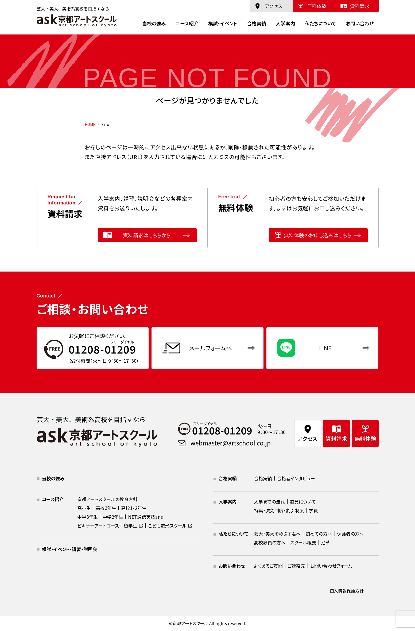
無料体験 (316, 5)
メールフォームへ (210, 347)
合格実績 (256, 23)
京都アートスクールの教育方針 (107, 499)
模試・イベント (222, 23)
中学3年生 (87, 516)
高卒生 (84, 508)
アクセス (273, 5)
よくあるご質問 (268, 565)
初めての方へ (318, 533)
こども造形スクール (167, 525)
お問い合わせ (360, 23)
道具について (303, 501)
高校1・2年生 (133, 508)
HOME (90, 124)
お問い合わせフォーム (331, 565)
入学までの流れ (269, 501)
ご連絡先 (296, 565)
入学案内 (285, 23)
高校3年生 (106, 508)
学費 (313, 510)
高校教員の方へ (269, 542)
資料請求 (359, 5)
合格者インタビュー (296, 478)
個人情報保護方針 (346, 590)
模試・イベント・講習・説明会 (69, 549)
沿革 (325, 542)
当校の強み (154, 23)
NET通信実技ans (145, 516)
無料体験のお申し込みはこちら (317, 235)
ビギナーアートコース (98, 525)
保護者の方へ (350, 533)
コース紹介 (187, 23)
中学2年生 (113, 516)
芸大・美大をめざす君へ (277, 533)
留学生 (130, 525)
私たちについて (320, 23)
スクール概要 (303, 542)
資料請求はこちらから (146, 235)
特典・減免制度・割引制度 (279, 510)
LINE (325, 347)
